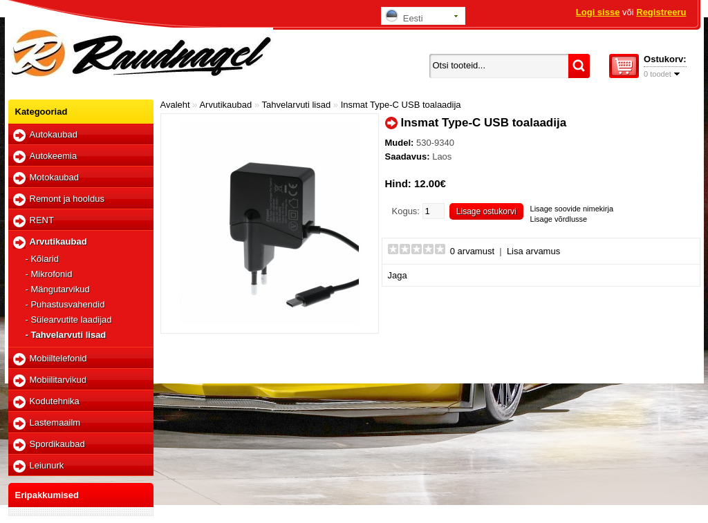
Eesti (404, 16)
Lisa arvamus (533, 251)
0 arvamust (472, 251)
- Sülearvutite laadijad (69, 319)
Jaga (397, 275)
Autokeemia (53, 156)
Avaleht (175, 104)
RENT (42, 220)
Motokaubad (55, 177)
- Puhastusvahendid (65, 304)
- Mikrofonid (49, 274)
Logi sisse (598, 12)
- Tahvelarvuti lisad (66, 335)
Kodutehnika (55, 401)
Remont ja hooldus (67, 198)
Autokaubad (53, 134)
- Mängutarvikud (58, 289)
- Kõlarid (42, 259)
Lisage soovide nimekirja (571, 209)
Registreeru (661, 12)
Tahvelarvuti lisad (296, 104)
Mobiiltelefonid (58, 358)
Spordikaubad (57, 444)
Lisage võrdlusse (559, 219)
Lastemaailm (55, 422)
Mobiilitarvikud (58, 379)
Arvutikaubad (58, 241)
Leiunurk (47, 465)
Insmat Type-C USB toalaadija (401, 104)
